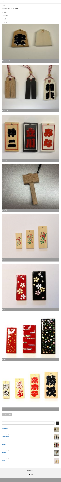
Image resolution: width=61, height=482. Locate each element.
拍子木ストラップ (6, 110)
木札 (3, 408)
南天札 (4, 259)
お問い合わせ (5, 22)
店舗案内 (4, 12)
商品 (3, 5)
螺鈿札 (4, 359)
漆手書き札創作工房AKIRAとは (10, 8)
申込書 (4, 19)
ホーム (4, 1)
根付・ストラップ (5, 434)
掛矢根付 (4, 210)
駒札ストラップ (6, 60)
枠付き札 (4, 160)
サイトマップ (30, 470)
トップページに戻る (7, 414)
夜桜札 (4, 309)
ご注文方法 (5, 15)
